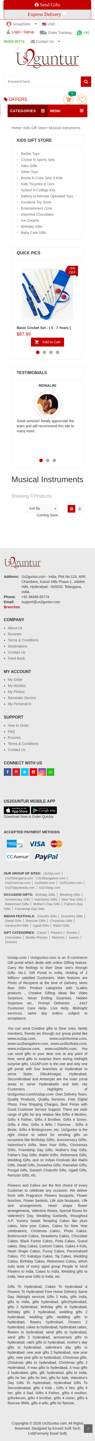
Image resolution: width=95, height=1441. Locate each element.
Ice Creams (30, 220)
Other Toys (29, 172)
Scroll (88, 1428)
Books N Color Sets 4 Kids (42, 178)
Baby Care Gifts (33, 233)
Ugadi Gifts (41, 925)
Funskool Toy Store (36, 202)
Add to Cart (52, 342)
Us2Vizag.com (49, 887)
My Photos (16, 692)
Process (14, 738)
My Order (15, 680)
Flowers (56, 933)
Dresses (11, 942)
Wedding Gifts (70, 895)
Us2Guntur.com (70, 883)
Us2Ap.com (51, 873)
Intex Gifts (29, 166)
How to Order (18, 725)
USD (48, 24)
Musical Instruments (64, 128)
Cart (68, 99)
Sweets (71, 933)
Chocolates (13, 937)
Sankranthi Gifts (17, 925)
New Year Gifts (72, 899)
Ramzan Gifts (36, 921)
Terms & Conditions (23, 640)
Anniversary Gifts (17, 899)
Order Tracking (56, 33)
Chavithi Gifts (47, 916)
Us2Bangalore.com (51, 878)
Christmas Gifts (61, 921)
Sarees (74, 937)
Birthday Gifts (31, 227)
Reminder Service (22, 698)
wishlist (82, 99)
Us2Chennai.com (17, 883)
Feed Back (16, 658)
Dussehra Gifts (72, 916)
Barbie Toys (30, 154)
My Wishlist (17, 686)
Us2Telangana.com (19, 878)
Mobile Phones (37, 937)
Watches (58, 937)
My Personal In (19, 704)
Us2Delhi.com (44, 883)
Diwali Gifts (13, 921)
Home (16, 128)
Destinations (17, 646)
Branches (12, 607)
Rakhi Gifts (61, 925)
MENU (55, 111)
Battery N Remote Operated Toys (47, 196)
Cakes (41, 933)
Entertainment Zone (36, 208)
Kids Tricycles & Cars (37, 184)
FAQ (11, 731)
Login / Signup (20, 32)
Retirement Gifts (17, 904)
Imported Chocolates (37, 214)
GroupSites (18, 24)
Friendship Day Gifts (30, 909)
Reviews (14, 634)
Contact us (42, 41)
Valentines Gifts (45, 899)
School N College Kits (38, 190)
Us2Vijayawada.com (20, 887)
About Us (15, 628)
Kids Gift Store (34, 128)
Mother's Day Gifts (46, 904)
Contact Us (16, 652)
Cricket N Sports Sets (38, 160)
